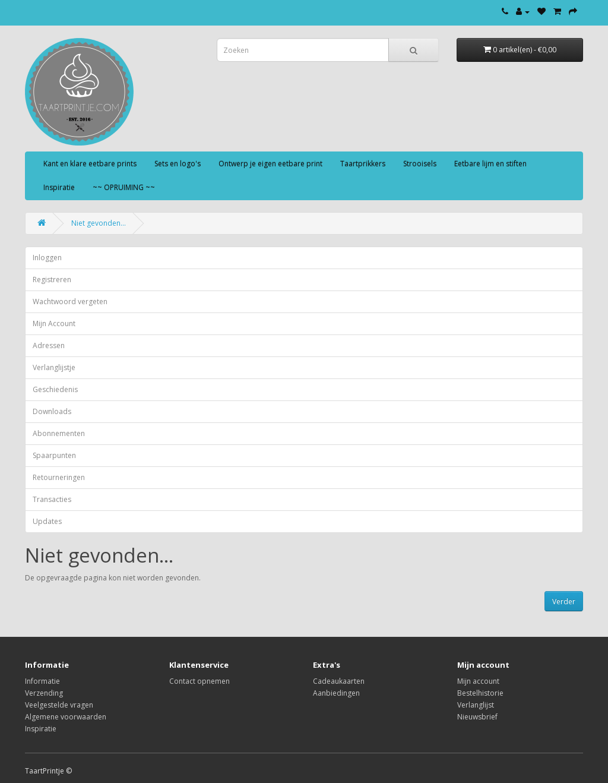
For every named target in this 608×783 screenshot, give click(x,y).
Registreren (52, 279)
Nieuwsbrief (477, 717)
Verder (563, 601)
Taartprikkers (362, 164)
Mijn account (478, 681)
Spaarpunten (54, 455)
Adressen (49, 345)
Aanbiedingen (336, 693)
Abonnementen (59, 433)
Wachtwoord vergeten (70, 301)
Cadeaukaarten (339, 681)
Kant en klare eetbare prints (90, 164)
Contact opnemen (199, 681)
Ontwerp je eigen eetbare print (270, 164)
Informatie (42, 681)
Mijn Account (54, 323)
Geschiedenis (55, 389)
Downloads (52, 411)
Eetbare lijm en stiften (490, 164)
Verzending (44, 693)
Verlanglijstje (54, 367)
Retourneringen (59, 477)
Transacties (52, 499)
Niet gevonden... (98, 223)
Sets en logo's (177, 164)
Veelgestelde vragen (59, 705)
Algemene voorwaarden (65, 717)
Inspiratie (59, 187)
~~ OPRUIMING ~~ (124, 187)
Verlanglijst (475, 705)
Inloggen (47, 257)
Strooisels (419, 164)
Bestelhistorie (480, 693)
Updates (47, 521)
